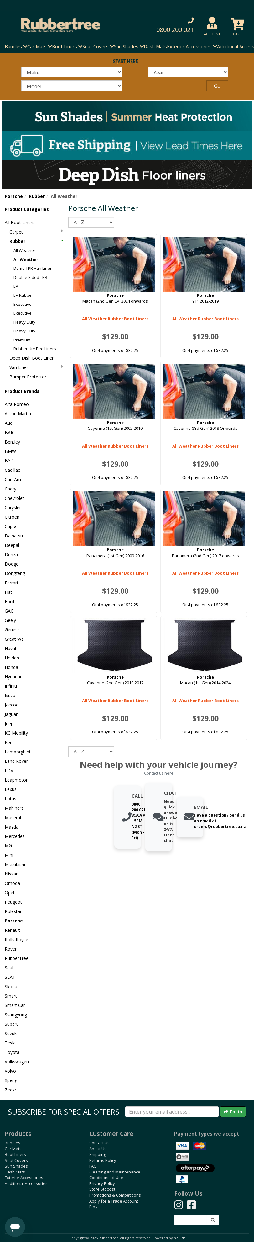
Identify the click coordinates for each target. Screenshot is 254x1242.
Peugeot (13, 902)
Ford (9, 601)
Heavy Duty (24, 322)
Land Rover (16, 761)
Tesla (10, 1043)
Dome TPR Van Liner (32, 268)
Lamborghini (17, 752)
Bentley (12, 442)
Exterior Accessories (24, 1177)
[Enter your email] (172, 1111)
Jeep (9, 723)
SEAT (10, 977)
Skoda (11, 986)
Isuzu (10, 695)
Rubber (37, 196)
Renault (12, 930)
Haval (10, 648)
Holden (12, 658)
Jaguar (11, 714)
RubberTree (17, 958)
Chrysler (13, 508)
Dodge (11, 564)
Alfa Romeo (17, 404)
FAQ (93, 1166)
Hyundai (13, 677)
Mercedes (15, 836)
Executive (22, 304)
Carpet (36, 232)
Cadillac (12, 470)
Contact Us (99, 1143)
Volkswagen (17, 1062)
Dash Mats (155, 46)
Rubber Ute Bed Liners (34, 349)
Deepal (12, 545)
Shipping (97, 1154)
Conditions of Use (106, 1177)
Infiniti (11, 686)
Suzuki (11, 1033)
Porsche (14, 196)
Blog (93, 1206)
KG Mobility (16, 733)
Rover (11, 949)
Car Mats (13, 1149)
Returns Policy (102, 1160)
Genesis (13, 630)
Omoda (12, 883)
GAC (9, 611)
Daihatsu (14, 536)
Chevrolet (14, 498)
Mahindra (14, 808)
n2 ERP (179, 1238)
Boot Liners (15, 1154)
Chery (10, 489)
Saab (10, 968)
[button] (170, 25)
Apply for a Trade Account (113, 1201)
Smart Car (15, 1005)
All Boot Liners (19, 222)
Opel (9, 893)
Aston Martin (18, 414)
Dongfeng (15, 573)
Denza (11, 554)
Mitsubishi (15, 864)
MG (8, 846)
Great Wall (15, 639)
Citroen (12, 517)
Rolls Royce (16, 939)
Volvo (10, 1071)
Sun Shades (16, 1166)
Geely (10, 620)
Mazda (11, 827)
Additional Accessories (26, 1183)
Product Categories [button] (27, 209)
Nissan (11, 874)
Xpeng (11, 1080)
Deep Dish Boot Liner (31, 358)
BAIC (10, 432)
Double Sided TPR (30, 277)
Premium (21, 340)
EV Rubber (23, 295)
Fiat (8, 592)
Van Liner (36, 367)
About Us (97, 1149)
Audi (9, 423)
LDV (9, 770)
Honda (11, 667)
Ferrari (11, 583)
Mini (9, 855)
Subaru (12, 1024)
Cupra (11, 526)
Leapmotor (16, 780)
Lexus (11, 789)
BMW (10, 451)
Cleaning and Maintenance (114, 1172)
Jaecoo (12, 705)
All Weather (24, 250)
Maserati (14, 817)
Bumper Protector (27, 377)
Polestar (13, 911)
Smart (11, 996)
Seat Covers (16, 1160)
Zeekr (10, 1090)
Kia (8, 742)
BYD (9, 461)
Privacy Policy (102, 1183)
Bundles (12, 1143)
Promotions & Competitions (115, 1195)
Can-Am (13, 479)
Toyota (12, 1052)
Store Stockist (102, 1189)
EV (15, 286)
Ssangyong (16, 1015)
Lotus (10, 799)
